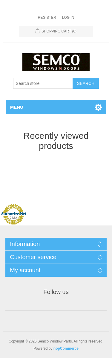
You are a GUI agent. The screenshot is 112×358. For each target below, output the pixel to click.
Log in (68, 17)
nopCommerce (66, 348)
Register (47, 17)
